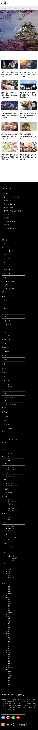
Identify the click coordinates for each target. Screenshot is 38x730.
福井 (8, 606)
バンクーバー (11, 404)
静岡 (8, 648)
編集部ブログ (8, 200)
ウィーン (9, 384)
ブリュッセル (11, 469)
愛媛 (8, 638)
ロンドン (9, 540)
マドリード (10, 556)
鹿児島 (9, 593)
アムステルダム (11, 476)
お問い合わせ (8, 214)
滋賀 (8, 623)
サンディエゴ (11, 508)
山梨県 (9, 676)
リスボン (9, 492)
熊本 (8, 610)
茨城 (8, 659)
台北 (8, 519)
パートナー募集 (9, 207)
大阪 (23, 8)
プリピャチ (10, 281)
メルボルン (10, 386)
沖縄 (8, 633)
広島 (8, 652)
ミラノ (9, 575)
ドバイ (9, 266)
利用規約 (7, 218)
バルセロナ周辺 (11, 558)
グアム (9, 499)
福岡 (8, 631)
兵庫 (8, 642)
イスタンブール (11, 439)
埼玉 (8, 616)
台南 (8, 517)
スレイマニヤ (11, 397)
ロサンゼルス (11, 504)
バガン (9, 336)
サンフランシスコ (12, 510)
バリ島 (9, 324)
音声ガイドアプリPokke (11, 197)
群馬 (8, 665)
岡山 (8, 646)
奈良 (8, 654)
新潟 (8, 657)
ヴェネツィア (11, 573)
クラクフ (9, 251)
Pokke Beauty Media (10, 228)
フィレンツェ (11, 578)
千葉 (8, 640)
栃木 (8, 644)
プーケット (10, 528)
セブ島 (9, 428)
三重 (8, 678)
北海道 (9, 671)
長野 (8, 661)
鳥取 (8, 591)
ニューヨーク (11, 502)
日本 (16, 8)
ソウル (9, 453)
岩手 (8, 621)
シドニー (9, 460)
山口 (8, 595)
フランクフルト (11, 485)
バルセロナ (10, 560)
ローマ (9, 580)
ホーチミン (10, 446)
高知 (8, 597)
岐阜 (8, 618)
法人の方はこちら (9, 204)
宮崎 (8, 602)
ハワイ (9, 506)
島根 (8, 682)
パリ (8, 549)
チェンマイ (10, 526)
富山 (8, 608)
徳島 (8, 587)
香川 (8, 629)
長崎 (8, 680)
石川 (8, 650)
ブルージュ (10, 467)
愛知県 (9, 663)
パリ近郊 (9, 547)
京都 (8, 674)
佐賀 (8, 589)
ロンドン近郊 (11, 537)
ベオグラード (11, 288)
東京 (8, 684)
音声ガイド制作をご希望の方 (13, 211)
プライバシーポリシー (11, 221)
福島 (8, 604)
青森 (8, 627)
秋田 (8, 599)
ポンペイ (9, 569)
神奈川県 (9, 667)
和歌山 (9, 612)
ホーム (3, 8)
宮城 (8, 625)
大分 (8, 635)
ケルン (9, 483)
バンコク (9, 530)
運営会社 (7, 225)
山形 (8, 614)
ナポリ (9, 567)
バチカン (9, 571)
